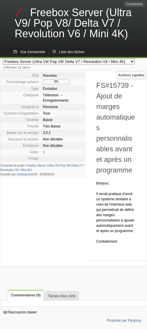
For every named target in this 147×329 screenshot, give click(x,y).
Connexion (134, 4)
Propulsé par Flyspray (124, 320)
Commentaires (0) (25, 295)
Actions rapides (131, 75)
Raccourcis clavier (20, 312)
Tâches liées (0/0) (61, 296)
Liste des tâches (72, 52)
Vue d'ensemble (32, 52)
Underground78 (27, 174)
